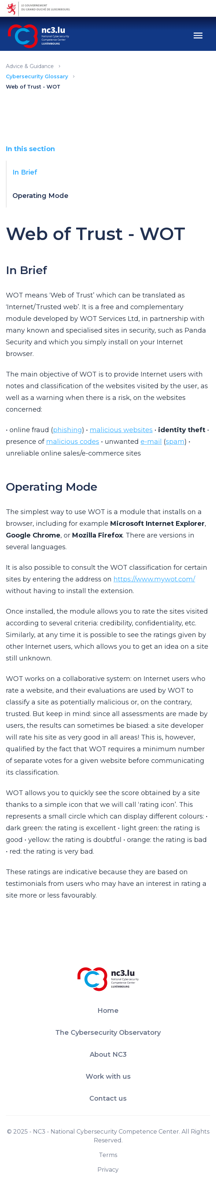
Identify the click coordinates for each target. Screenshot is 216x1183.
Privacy (108, 1169)
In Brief (24, 172)
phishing (67, 430)
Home (108, 1011)
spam (175, 442)
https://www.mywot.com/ (154, 579)
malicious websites (121, 430)
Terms (108, 1155)
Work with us (108, 1076)
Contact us (108, 1098)
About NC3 (108, 1055)
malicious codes (72, 442)
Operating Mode (40, 196)
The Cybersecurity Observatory (108, 1033)
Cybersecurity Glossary (37, 76)
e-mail (151, 442)
